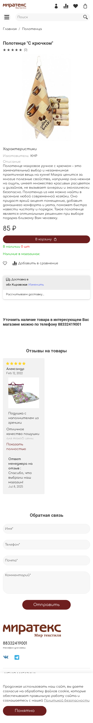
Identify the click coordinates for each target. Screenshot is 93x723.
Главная (10, 29)
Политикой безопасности (67, 700)
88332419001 (15, 643)
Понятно (25, 710)
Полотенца (32, 29)
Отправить (46, 604)
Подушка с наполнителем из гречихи (23, 418)
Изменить (36, 284)
